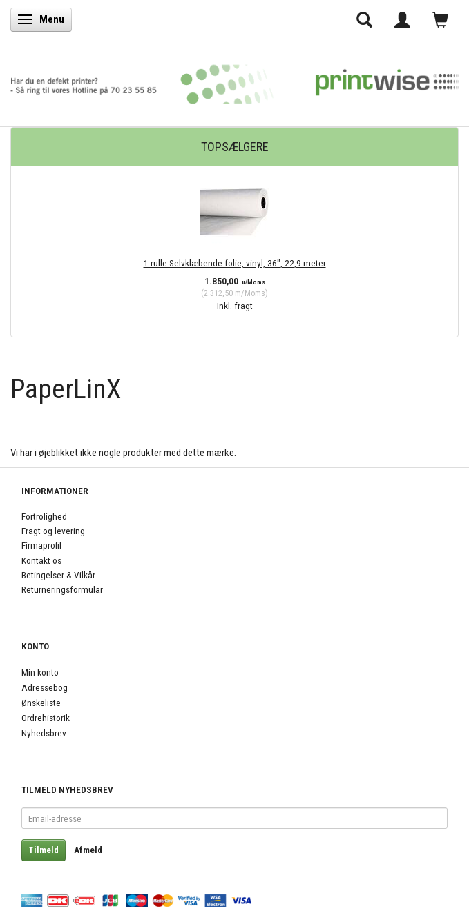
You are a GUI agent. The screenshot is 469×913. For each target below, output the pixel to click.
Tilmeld (43, 850)
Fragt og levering (53, 530)
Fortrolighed (44, 516)
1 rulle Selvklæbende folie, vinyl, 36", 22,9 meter (235, 262)
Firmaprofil (41, 545)
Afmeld (88, 850)
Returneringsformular (62, 589)
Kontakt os (41, 560)
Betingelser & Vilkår (58, 574)
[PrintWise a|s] (234, 79)
